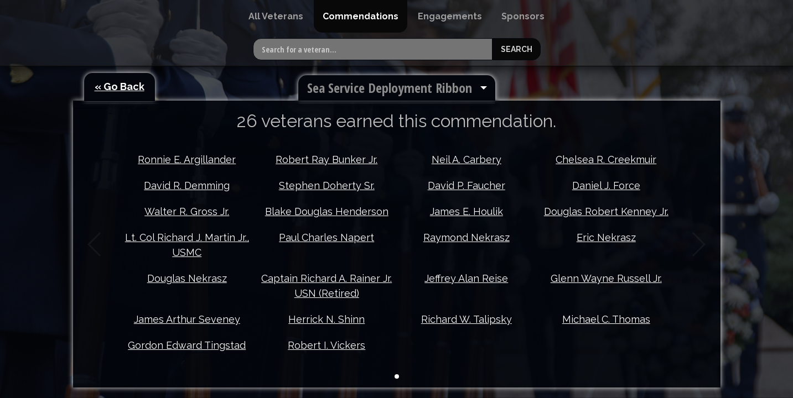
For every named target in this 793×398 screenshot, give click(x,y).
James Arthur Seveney (187, 319)
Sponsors (523, 16)
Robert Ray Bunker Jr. (326, 159)
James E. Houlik (466, 211)
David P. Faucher (466, 185)
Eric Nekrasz (606, 237)
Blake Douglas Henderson (326, 211)
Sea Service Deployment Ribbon (389, 87)
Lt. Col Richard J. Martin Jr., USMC (187, 245)
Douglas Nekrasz (187, 278)
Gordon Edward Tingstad (187, 345)
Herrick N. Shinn (326, 319)
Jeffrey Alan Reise (466, 278)
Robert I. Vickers (326, 345)
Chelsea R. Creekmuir (606, 159)
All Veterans (275, 16)
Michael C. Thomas (606, 319)
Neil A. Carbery (466, 159)
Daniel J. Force (606, 185)
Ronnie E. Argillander (187, 159)
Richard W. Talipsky (466, 319)
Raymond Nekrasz (466, 237)
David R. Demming (187, 185)
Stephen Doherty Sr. (327, 185)
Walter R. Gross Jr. (186, 211)
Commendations (360, 16)
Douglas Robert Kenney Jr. (606, 211)
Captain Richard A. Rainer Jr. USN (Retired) (326, 286)
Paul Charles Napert (326, 237)
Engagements (450, 16)
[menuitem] (276, 16)
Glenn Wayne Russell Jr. (606, 278)
